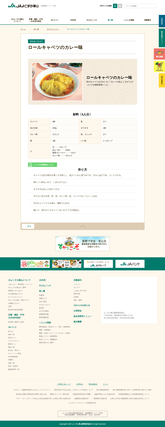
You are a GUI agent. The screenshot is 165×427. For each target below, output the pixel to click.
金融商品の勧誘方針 (81, 398)
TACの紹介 (43, 301)
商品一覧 (11, 347)
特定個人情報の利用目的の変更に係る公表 (31, 394)
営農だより (43, 298)
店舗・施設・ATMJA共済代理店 (36, 20)
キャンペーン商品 (14, 353)
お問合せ (79, 384)
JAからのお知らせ (82, 305)
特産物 (41, 295)
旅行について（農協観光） (48, 339)
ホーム (23, 29)
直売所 (41, 308)
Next (144, 264)
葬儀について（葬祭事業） (48, 336)
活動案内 (147, 20)
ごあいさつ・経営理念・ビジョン (20, 284)
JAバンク (54, 20)
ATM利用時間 (13, 357)
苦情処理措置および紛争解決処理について (134, 394)
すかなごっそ (91, 20)
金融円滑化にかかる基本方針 (104, 394)
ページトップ (83, 226)
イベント (77, 284)
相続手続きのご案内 (46, 342)
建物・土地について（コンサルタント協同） (55, 333)
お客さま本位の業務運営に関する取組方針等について (129, 398)
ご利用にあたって (64, 384)
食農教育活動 (44, 314)
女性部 (76, 297)
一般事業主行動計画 (99, 398)
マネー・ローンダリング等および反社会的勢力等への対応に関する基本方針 (43, 398)
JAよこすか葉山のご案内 (17, 287)
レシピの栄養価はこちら (43, 165)
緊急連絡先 (93, 384)
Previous (20, 264)
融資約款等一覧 (13, 369)
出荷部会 (78, 311)
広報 (9, 306)
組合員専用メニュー (82, 316)
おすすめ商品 (44, 311)
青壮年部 (77, 294)
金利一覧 (11, 334)
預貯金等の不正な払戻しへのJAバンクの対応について (73, 390)
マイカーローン (13, 341)
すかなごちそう (53, 29)
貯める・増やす (13, 350)
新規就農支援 (44, 317)
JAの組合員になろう (15, 294)
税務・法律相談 (44, 330)
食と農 (110, 20)
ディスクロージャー (15, 297)
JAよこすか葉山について (17, 20)
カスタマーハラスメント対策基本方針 (82, 403)
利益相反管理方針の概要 (82, 394)
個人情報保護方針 (102, 390)
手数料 (10, 360)
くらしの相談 (129, 20)
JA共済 (73, 20)
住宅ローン (12, 338)
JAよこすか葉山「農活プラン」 (19, 300)
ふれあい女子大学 (80, 291)
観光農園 (78, 322)
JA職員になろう (14, 303)
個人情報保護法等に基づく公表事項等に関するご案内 (132, 390)
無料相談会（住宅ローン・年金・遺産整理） (55, 327)
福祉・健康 (78, 300)
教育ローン (12, 344)
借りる (10, 331)
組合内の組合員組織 (15, 310)
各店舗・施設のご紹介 (16, 322)
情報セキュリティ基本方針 (59, 394)
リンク (105, 384)
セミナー (77, 287)
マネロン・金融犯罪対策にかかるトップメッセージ (32, 390)
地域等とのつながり (15, 291)
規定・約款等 (13, 366)
